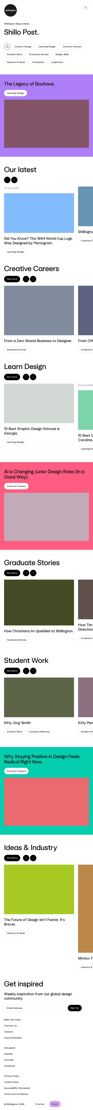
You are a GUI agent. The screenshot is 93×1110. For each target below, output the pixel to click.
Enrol (55, 1104)
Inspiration (57, 62)
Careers (8, 1031)
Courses (39, 1104)
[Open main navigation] (86, 7)
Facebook (9, 1066)
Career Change (23, 46)
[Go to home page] (46, 10)
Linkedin (8, 1054)
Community (38, 62)
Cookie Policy (11, 1082)
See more (12, 279)
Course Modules (13, 1037)
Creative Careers (72, 46)
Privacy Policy (11, 1076)
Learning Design (47, 46)
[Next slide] (14, 180)
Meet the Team (12, 1019)
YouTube (9, 1060)
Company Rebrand (39, 731)
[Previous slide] (7, 180)
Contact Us (10, 1025)
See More (12, 573)
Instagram (9, 1048)
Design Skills (62, 54)
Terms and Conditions (16, 1094)
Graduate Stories (38, 54)
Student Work (14, 54)
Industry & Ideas (16, 62)
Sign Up (75, 1008)
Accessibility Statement (17, 1088)
